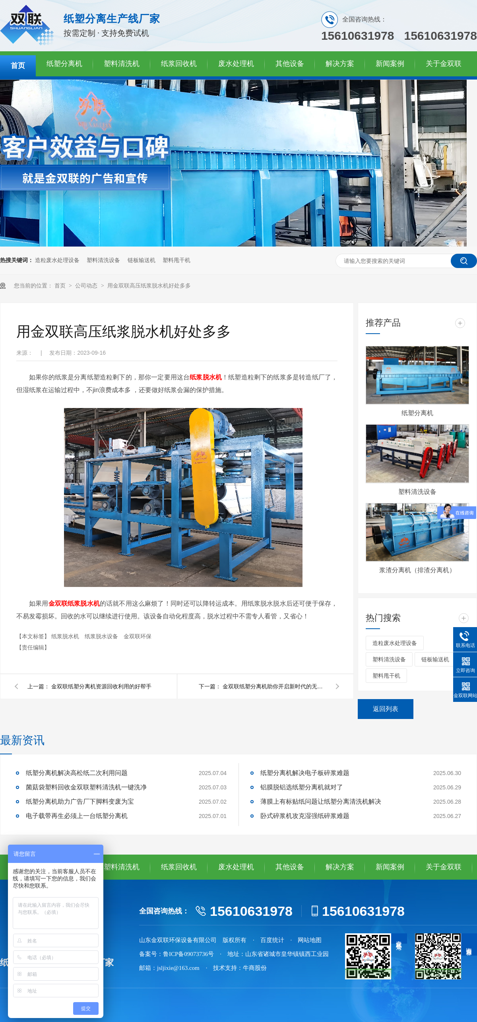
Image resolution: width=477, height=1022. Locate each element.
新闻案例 (390, 64)
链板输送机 (141, 260)
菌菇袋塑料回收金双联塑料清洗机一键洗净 (86, 787)
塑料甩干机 (176, 260)
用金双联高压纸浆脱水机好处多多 (149, 286)
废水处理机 (236, 64)
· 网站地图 (306, 940)
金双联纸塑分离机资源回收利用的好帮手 (101, 686)
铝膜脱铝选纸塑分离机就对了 (301, 787)
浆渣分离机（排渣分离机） (417, 570)
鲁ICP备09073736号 (188, 954)
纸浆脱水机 (66, 636)
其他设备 (289, 64)
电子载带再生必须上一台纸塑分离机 (77, 815)
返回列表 (385, 708)
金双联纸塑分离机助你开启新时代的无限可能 (274, 686)
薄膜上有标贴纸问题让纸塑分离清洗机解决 (320, 801)
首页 (18, 66)
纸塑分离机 (64, 64)
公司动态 (87, 286)
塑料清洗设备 (103, 260)
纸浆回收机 (179, 64)
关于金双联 (443, 64)
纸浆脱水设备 (102, 636)
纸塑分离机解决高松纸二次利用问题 (77, 772)
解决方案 (340, 64)
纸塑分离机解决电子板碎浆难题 (304, 772)
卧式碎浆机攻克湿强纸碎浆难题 (304, 815)
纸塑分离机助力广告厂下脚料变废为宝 (80, 801)
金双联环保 (137, 636)
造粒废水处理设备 (57, 260)
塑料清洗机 (122, 64)
